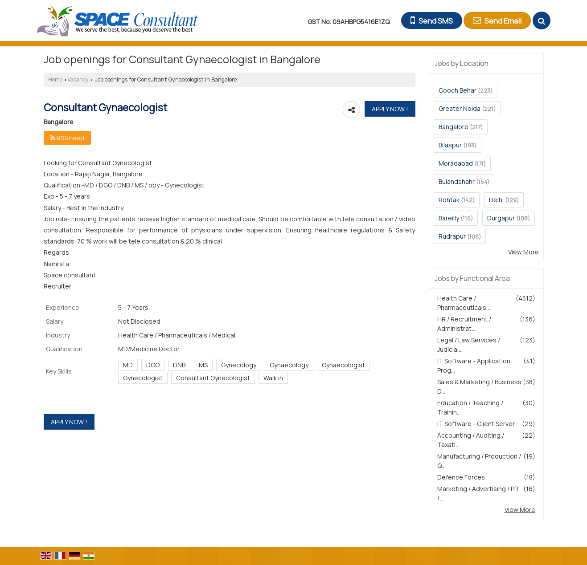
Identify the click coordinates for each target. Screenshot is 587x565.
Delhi (496, 199)
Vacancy (78, 79)
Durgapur (501, 218)
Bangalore (453, 126)
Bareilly (449, 218)
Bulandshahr (457, 181)
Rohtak (449, 199)
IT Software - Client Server (476, 423)
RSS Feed (67, 138)
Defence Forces (461, 477)
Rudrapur (452, 236)
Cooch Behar (457, 90)
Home (55, 79)
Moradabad (456, 163)
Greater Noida (459, 108)
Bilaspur (450, 145)
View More (523, 252)
